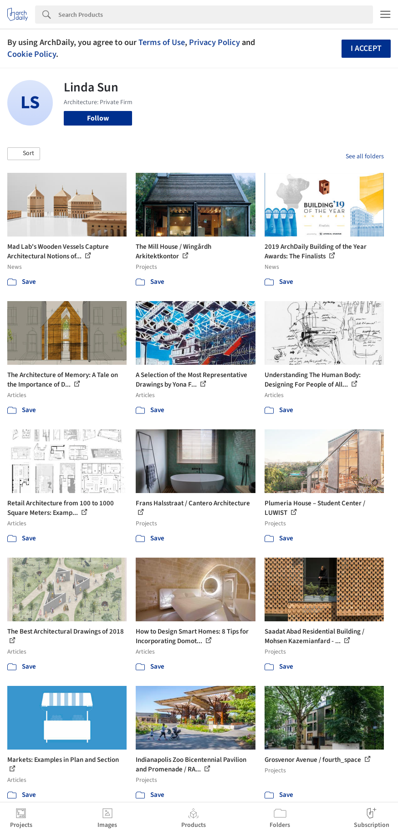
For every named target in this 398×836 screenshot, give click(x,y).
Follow (98, 118)
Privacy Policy (214, 42)
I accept (366, 48)
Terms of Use (161, 42)
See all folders (365, 156)
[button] (23, 153)
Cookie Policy (31, 54)
